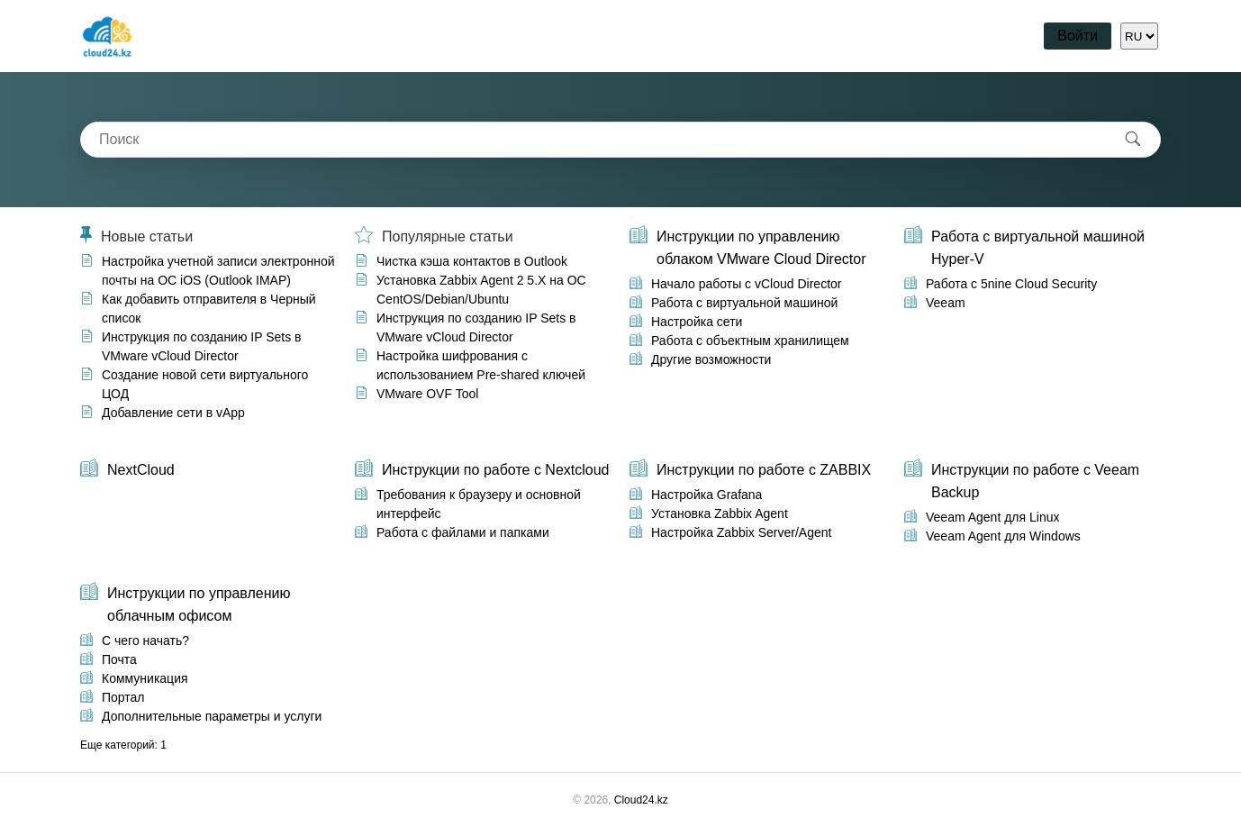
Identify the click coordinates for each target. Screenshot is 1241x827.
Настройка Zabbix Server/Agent (741, 532)
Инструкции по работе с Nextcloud (495, 469)
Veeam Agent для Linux (992, 517)
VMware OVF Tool (427, 393)
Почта (119, 659)
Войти (1077, 35)
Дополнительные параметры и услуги (212, 716)
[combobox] (593, 140)
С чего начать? (145, 640)
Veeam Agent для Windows (1003, 536)
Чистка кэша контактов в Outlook (471, 261)
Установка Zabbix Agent (719, 513)
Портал (123, 697)
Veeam (945, 302)
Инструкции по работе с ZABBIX (764, 469)
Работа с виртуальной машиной (744, 302)
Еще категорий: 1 (123, 745)
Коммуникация (145, 678)
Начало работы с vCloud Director (746, 284)
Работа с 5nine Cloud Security (1011, 284)
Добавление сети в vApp (173, 412)
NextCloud (141, 469)
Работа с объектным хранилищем (750, 340)
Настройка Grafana (706, 494)
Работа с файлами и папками (462, 532)
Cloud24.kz (641, 800)
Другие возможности (711, 359)
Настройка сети (696, 321)
